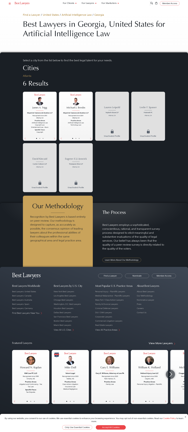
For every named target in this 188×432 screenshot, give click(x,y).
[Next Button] (55, 116)
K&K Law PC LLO (30, 373)
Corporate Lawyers (103, 317)
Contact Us (141, 312)
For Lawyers (88, 3)
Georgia (99, 14)
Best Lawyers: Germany (22, 308)
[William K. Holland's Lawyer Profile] (149, 361)
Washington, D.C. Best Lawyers (67, 304)
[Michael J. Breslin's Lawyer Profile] (76, 102)
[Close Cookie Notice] (185, 417)
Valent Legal (70, 373)
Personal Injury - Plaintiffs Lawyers (110, 291)
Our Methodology (145, 296)
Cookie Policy (169, 418)
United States (51, 14)
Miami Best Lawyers (62, 325)
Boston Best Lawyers (63, 321)
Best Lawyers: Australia (22, 300)
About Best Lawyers (145, 291)
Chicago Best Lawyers (63, 300)
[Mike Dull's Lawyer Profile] (70, 361)
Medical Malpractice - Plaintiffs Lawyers (112, 296)
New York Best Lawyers (64, 291)
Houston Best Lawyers (63, 308)
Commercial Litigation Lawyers (108, 321)
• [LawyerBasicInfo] (36, 138)
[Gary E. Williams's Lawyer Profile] (110, 361)
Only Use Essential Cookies (77, 427)
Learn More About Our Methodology (122, 260)
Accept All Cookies (111, 427)
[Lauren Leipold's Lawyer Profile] (112, 111)
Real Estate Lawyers (104, 325)
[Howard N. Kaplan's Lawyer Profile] (31, 361)
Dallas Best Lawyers (62, 312)
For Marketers (109, 3)
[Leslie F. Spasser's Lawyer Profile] (148, 111)
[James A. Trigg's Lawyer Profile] (39, 102)
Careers (140, 308)
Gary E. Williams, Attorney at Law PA (110, 373)
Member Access (164, 276)
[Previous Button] (24, 116)
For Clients (68, 3)
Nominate (137, 276)
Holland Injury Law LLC (149, 373)
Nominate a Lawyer (145, 300)
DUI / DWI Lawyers (103, 312)
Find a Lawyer (31, 14)
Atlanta (27, 75)
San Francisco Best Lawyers (66, 317)
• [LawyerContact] (43, 138)
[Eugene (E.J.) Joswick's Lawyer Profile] (76, 163)
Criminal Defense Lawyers (106, 308)
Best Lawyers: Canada (21, 296)
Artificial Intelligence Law (77, 14)
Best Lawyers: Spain (20, 304)
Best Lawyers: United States (24, 291)
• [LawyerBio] (39, 138)
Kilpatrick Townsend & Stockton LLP (39, 113)
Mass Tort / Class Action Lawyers (109, 300)
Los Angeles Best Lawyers (65, 296)
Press (139, 304)
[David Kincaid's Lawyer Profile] (39, 163)
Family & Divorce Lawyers (106, 304)
